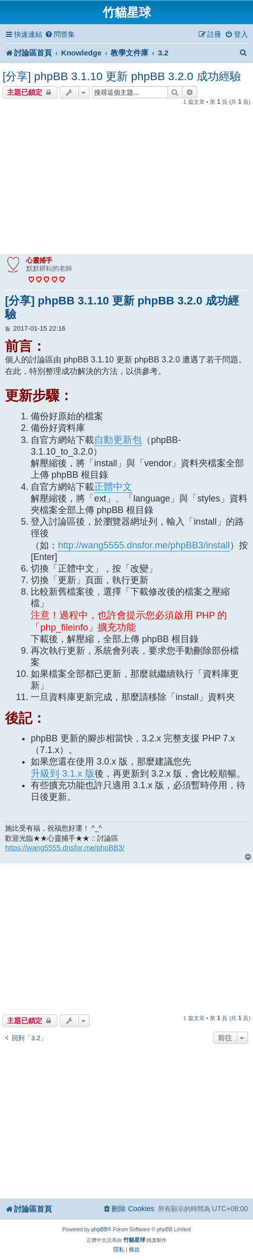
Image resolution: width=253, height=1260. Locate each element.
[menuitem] (60, 34)
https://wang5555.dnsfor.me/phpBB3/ (64, 848)
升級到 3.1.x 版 (62, 773)
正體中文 (113, 486)
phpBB (99, 1229)
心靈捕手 (39, 260)
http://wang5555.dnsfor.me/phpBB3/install (143, 545)
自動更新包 (118, 439)
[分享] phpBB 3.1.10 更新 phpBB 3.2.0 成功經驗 (122, 76)
